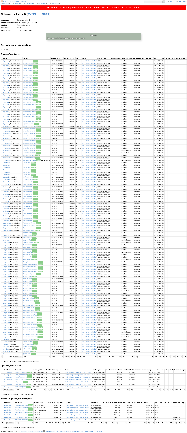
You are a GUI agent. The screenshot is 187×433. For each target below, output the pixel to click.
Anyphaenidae (7, 160)
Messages (54, 3)
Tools (96, 431)
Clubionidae (6, 177)
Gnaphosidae (7, 223)
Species (5, 3)
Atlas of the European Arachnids (13, 1)
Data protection (87, 431)
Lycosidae (6, 339)
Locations (28, 3)
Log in (170, 1)
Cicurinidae (6, 162)
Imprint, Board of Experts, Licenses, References (63, 431)
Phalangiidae (8, 372)
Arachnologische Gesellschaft (32, 431)
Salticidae (6, 346)
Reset (18, 357)
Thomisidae (6, 351)
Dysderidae (6, 184)
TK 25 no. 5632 (38, 14)
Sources (16, 3)
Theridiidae (6, 349)
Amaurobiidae (7, 126)
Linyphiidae (6, 242)
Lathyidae (6, 240)
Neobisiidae (7, 405)
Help (100, 431)
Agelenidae (6, 61)
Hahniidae (6, 233)
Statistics (41, 3)
